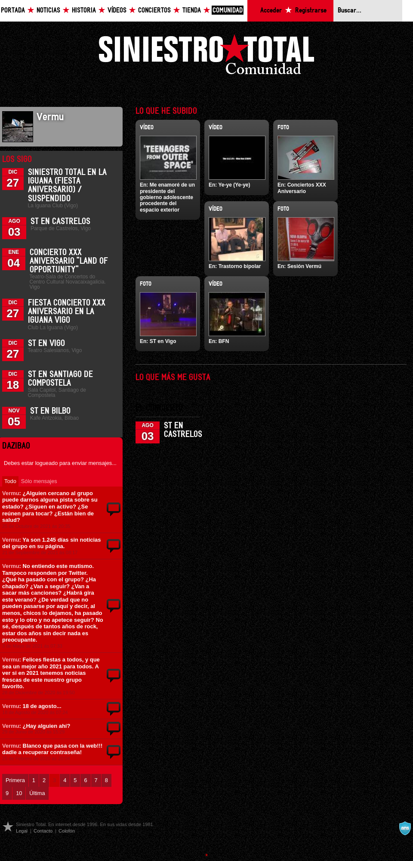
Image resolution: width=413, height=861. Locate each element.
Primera (15, 780)
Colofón (67, 830)
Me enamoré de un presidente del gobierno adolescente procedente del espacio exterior (167, 197)
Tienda (191, 10)
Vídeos (117, 10)
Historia (84, 10)
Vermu (10, 493)
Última (37, 793)
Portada (13, 10)
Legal (22, 830)
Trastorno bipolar (240, 266)
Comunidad (228, 10)
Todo (10, 481)
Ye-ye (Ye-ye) (234, 185)
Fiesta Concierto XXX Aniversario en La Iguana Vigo (66, 311)
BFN (224, 341)
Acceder (271, 10)
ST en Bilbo (50, 411)
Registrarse (311, 10)
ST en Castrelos (60, 221)
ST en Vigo (46, 343)
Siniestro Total (206, 56)
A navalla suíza (405, 828)
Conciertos (154, 10)
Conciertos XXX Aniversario (301, 188)
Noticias (48, 10)
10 (19, 793)
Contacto (43, 830)
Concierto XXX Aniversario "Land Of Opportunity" (69, 261)
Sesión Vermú (304, 266)
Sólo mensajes (39, 481)
